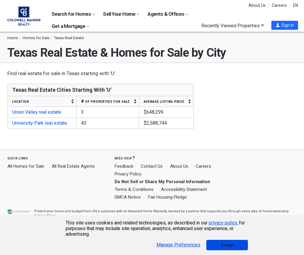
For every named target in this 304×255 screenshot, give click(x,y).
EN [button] (295, 5)
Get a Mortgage (70, 26)
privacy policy (223, 223)
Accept (227, 245)
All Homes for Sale (25, 166)
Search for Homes (73, 14)
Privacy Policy (128, 174)
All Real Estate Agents (73, 166)
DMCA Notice (128, 197)
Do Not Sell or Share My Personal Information (162, 181)
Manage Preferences (178, 245)
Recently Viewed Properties (232, 25)
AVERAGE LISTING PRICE (164, 101)
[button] (284, 25)
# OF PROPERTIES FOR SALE (105, 101)
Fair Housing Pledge (167, 197)
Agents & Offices (168, 14)
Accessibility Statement (184, 189)
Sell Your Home (121, 14)
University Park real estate (39, 123)
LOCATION (20, 101)
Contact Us (152, 166)
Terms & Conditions (134, 189)
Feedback (124, 166)
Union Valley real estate (36, 112)
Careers (279, 5)
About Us (257, 5)
